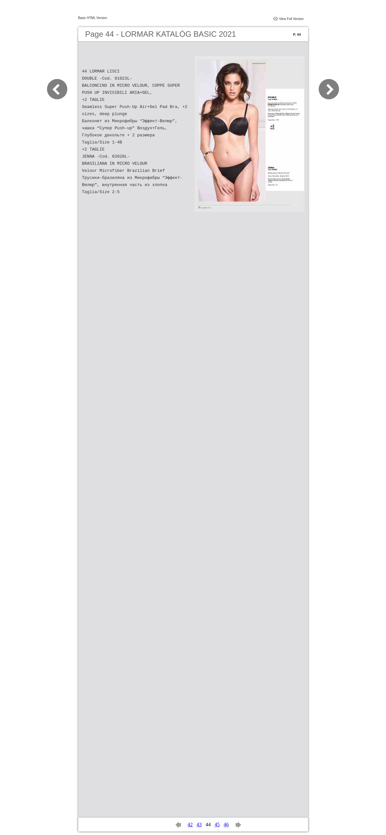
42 (190, 824)
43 (199, 824)
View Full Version (291, 19)
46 (226, 824)
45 (217, 824)
